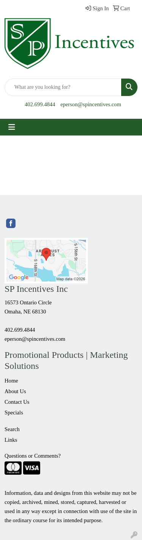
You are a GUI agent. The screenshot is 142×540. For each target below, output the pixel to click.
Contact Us (17, 402)
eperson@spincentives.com (90, 104)
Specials (14, 412)
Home (11, 381)
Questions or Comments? (33, 456)
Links (11, 440)
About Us (15, 391)
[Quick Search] (63, 87)
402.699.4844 (40, 104)
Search (12, 429)
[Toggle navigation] (12, 127)
